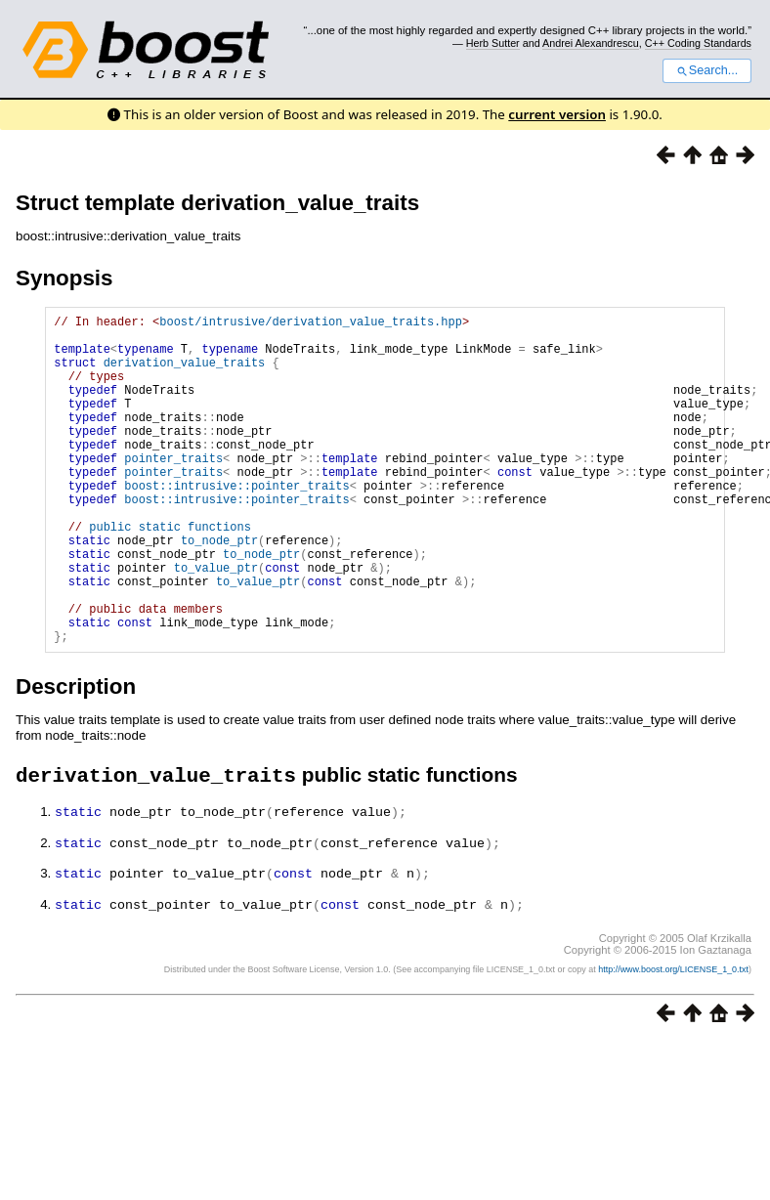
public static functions (170, 573)
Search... (707, 70)
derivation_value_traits (185, 373)
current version (557, 114)
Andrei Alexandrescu (590, 43)
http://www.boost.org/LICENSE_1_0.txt (673, 1039)
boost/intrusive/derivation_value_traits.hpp (310, 324)
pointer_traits (173, 490)
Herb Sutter (493, 43)
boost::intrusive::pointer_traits (236, 523)
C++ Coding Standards (698, 43)
